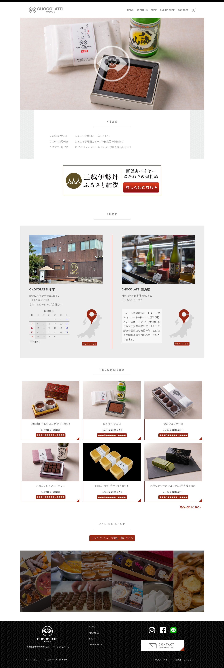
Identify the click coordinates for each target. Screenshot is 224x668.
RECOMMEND (112, 369)
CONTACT (183, 10)
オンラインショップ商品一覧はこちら (112, 538)
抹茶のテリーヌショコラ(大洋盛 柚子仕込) (173, 485)
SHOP (154, 10)
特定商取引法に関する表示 (57, 659)
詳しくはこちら (90, 343)
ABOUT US (142, 10)
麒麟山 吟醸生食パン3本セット (112, 485)
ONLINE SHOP (167, 10)
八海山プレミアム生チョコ (50, 485)
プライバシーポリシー (32, 659)
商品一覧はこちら (190, 507)
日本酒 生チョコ (112, 423)
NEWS (130, 10)
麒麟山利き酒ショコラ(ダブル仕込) (50, 423)
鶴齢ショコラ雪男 (173, 423)
